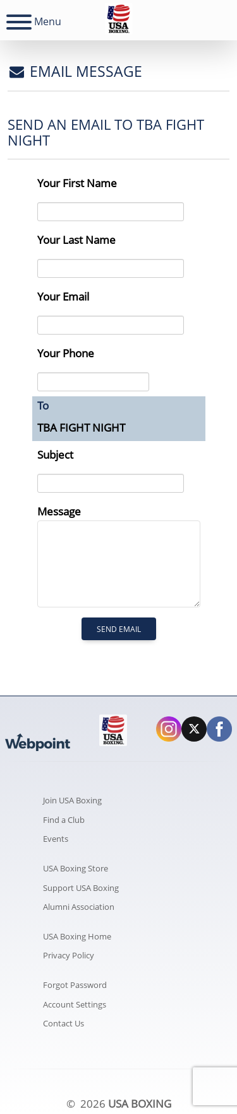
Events (55, 838)
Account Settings (74, 1004)
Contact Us (63, 1023)
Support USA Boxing (81, 887)
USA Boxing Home (77, 936)
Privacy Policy (68, 955)
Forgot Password (75, 985)
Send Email (119, 629)
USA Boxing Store (75, 868)
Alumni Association (78, 906)
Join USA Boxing (72, 800)
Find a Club (64, 819)
